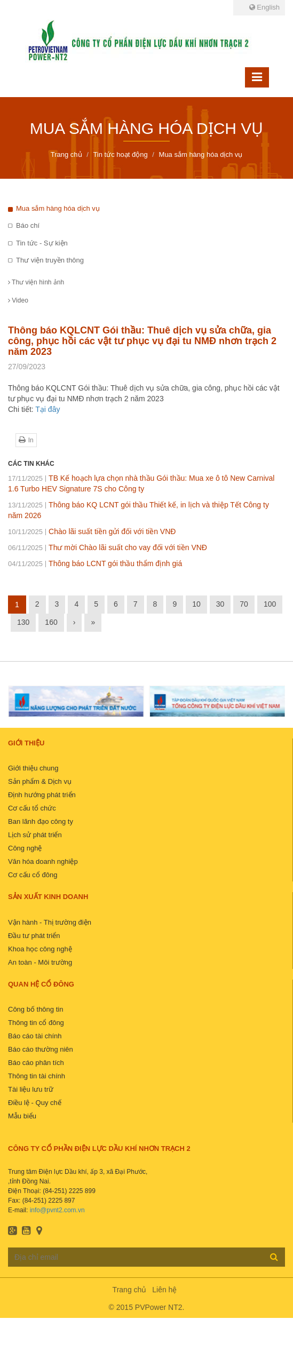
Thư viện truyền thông (50, 260)
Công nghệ (25, 848)
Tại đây (47, 409)
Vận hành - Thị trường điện (49, 922)
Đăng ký (274, 1256)
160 (51, 622)
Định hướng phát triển (42, 795)
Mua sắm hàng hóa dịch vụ (58, 208)
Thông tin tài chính (36, 1076)
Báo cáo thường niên (40, 1049)
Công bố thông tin (35, 1009)
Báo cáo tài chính (34, 1036)
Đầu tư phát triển (34, 936)
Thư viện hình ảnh (36, 282)
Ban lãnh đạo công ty (40, 821)
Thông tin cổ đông (36, 1023)
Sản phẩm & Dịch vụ (40, 781)
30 (220, 604)
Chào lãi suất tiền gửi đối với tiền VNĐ (92, 531)
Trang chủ (130, 1289)
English (264, 7)
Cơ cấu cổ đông (32, 875)
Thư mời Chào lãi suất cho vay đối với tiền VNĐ (107, 547)
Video (18, 300)
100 (270, 604)
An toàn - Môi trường (40, 962)
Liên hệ (164, 1289)
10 (196, 604)
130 (23, 622)
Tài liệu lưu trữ (30, 1089)
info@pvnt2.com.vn (57, 1210)
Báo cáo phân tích (36, 1063)
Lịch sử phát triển (35, 835)
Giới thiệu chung (33, 768)
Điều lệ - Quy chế (34, 1103)
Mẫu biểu (22, 1116)
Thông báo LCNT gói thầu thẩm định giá (95, 563)
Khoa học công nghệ (40, 949)
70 (244, 604)
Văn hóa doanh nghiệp (43, 861)
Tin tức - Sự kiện (42, 243)
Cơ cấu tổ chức (32, 808)
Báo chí (27, 225)
